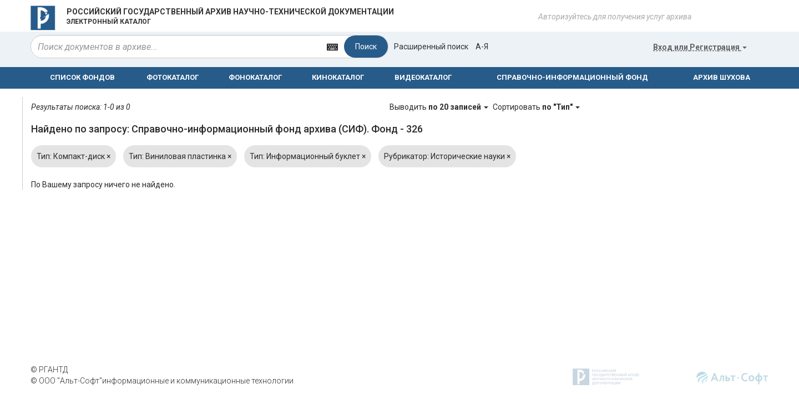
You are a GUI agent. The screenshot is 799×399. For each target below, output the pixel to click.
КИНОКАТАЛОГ (338, 77)
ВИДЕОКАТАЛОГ (423, 77)
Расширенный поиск (431, 46)
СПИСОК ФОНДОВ (82, 77)
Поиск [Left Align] (366, 46)
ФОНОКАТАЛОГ (255, 77)
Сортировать (536, 107)
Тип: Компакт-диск (73, 156)
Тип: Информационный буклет (308, 156)
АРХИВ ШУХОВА (721, 77)
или (700, 47)
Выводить (440, 107)
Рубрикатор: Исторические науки (447, 156)
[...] (176, 46)
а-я (482, 46)
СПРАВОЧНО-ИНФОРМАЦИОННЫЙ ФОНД (572, 77)
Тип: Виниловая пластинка (180, 156)
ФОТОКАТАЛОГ (172, 77)
